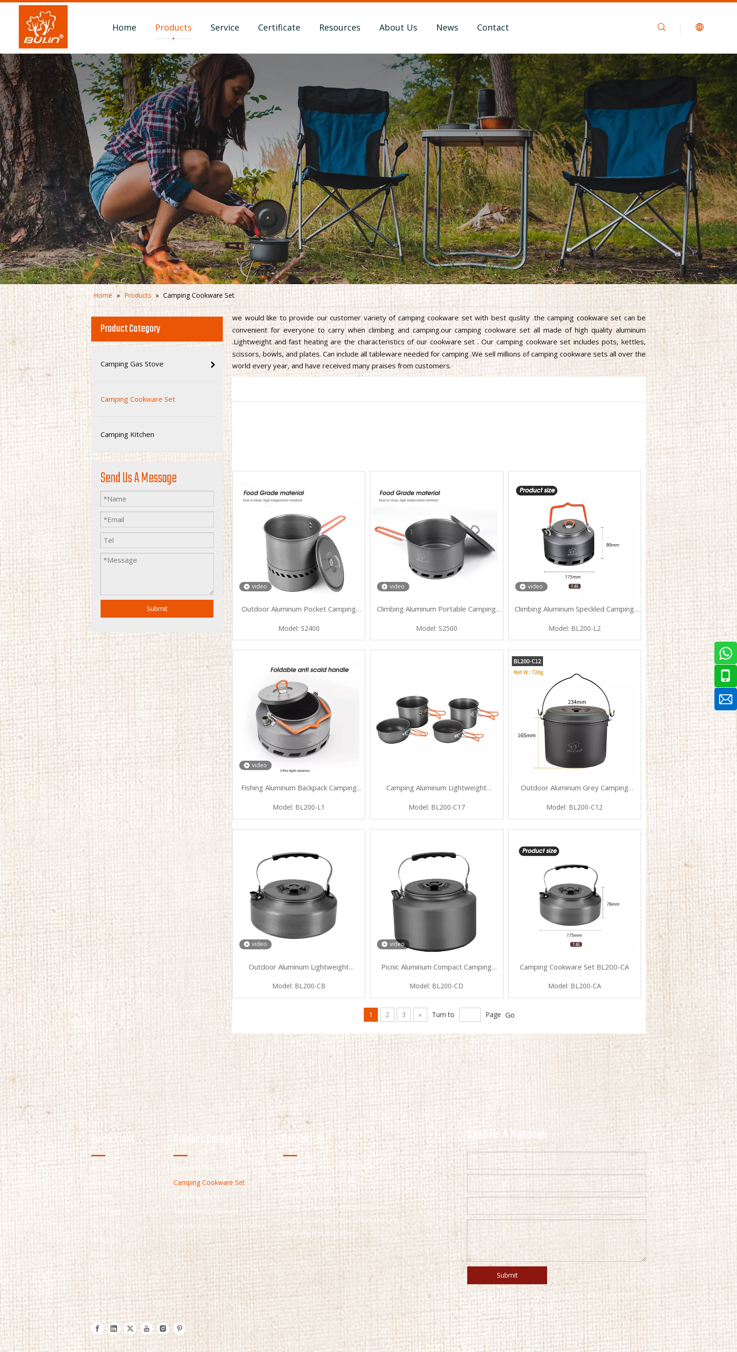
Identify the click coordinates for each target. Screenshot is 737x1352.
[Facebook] (97, 1328)
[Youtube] (147, 1328)
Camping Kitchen (199, 1196)
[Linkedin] (114, 1328)
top (717, 1311)
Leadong (582, 1306)
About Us (398, 27)
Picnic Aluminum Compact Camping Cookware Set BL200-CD (436, 967)
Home (124, 27)
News (447, 27)
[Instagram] (163, 1328)
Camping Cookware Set (209, 1182)
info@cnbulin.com (330, 1193)
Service (225, 27)
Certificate (279, 27)
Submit (157, 608)
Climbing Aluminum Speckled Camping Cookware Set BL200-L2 (574, 609)
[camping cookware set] (368, 169)
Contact (493, 27)
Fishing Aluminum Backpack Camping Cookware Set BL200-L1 (299, 788)
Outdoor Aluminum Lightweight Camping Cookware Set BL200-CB (298, 967)
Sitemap (506, 1306)
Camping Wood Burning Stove (219, 1225)
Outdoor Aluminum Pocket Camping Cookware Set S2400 (299, 609)
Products (173, 27)
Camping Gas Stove (203, 1167)
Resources (340, 27)
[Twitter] (130, 1328)
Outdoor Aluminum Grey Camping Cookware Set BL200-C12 (574, 788)
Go (510, 1014)
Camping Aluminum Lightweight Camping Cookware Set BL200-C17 (436, 788)
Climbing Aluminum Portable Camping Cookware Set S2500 (436, 609)
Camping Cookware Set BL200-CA (574, 966)
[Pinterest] (179, 1328)
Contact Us (108, 1269)
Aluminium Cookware (205, 1211)
